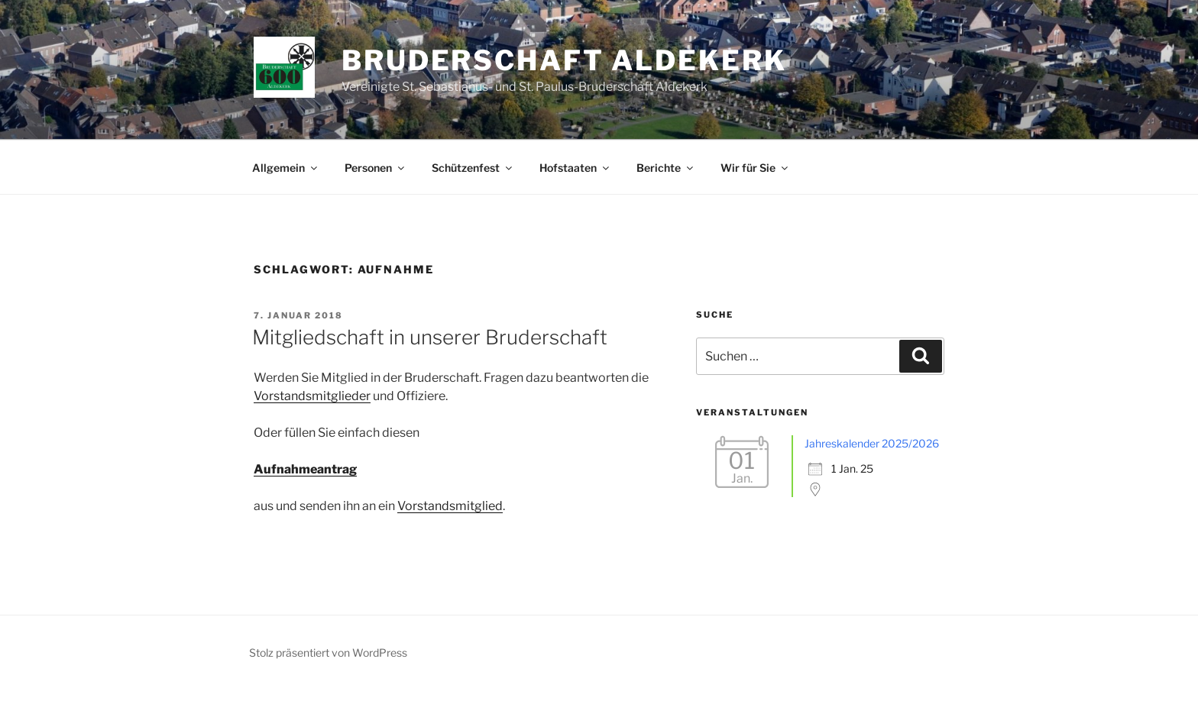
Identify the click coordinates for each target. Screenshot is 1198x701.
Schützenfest (473, 167)
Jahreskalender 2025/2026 (872, 443)
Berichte (665, 167)
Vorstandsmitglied (450, 506)
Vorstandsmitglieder (312, 396)
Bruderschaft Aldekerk (564, 60)
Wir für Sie (755, 167)
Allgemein (285, 167)
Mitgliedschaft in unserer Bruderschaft (429, 337)
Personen (375, 167)
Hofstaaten (575, 167)
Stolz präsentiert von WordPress (328, 652)
